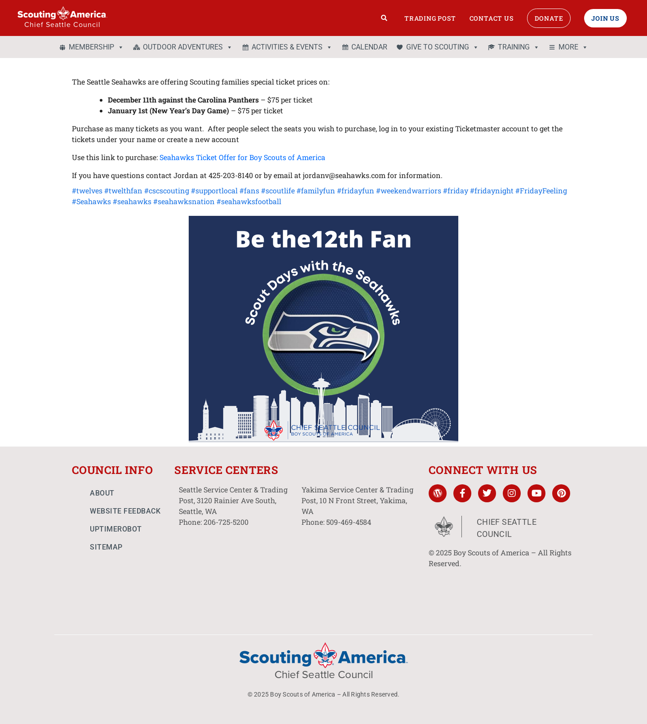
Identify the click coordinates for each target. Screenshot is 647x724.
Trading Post (430, 18)
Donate (549, 18)
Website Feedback (125, 511)
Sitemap (106, 547)
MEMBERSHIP (96, 47)
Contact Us (492, 18)
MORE (573, 47)
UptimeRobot (116, 529)
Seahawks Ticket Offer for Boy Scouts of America (242, 157)
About (102, 493)
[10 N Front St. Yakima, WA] (358, 569)
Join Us (605, 18)
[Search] (384, 18)
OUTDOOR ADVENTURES (188, 47)
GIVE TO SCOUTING (442, 47)
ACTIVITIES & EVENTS (292, 47)
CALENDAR (369, 47)
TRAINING (519, 47)
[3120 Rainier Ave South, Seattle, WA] (235, 569)
